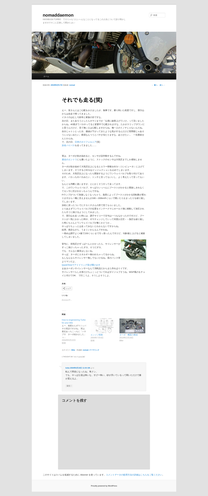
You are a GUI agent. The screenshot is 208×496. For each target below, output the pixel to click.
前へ (154, 85)
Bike (73, 350)
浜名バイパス (68, 145)
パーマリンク (94, 350)
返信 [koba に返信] (69, 386)
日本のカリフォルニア (85, 142)
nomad (72, 85)
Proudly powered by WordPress (104, 486)
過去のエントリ (69, 159)
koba (67, 368)
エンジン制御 (97, 335)
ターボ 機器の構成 (128, 335)
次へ (162, 85)
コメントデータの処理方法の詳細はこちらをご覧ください (134, 475)
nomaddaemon (58, 15)
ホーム (46, 76)
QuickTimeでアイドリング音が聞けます (81, 265)
